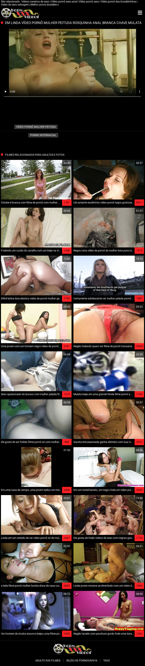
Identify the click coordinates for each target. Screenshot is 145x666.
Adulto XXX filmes (47, 660)
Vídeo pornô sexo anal (64, 1)
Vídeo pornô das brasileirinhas (119, 1)
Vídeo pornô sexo (89, 1)
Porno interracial (43, 135)
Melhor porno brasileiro (44, 4)
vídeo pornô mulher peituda (36, 126)
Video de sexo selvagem (15, 4)
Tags (106, 660)
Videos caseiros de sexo (35, 1)
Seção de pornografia (81, 660)
